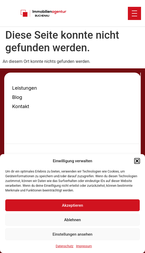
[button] (137, 161)
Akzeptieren (72, 205)
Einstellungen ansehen (72, 234)
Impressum (84, 246)
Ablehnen (72, 219)
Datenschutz (64, 246)
